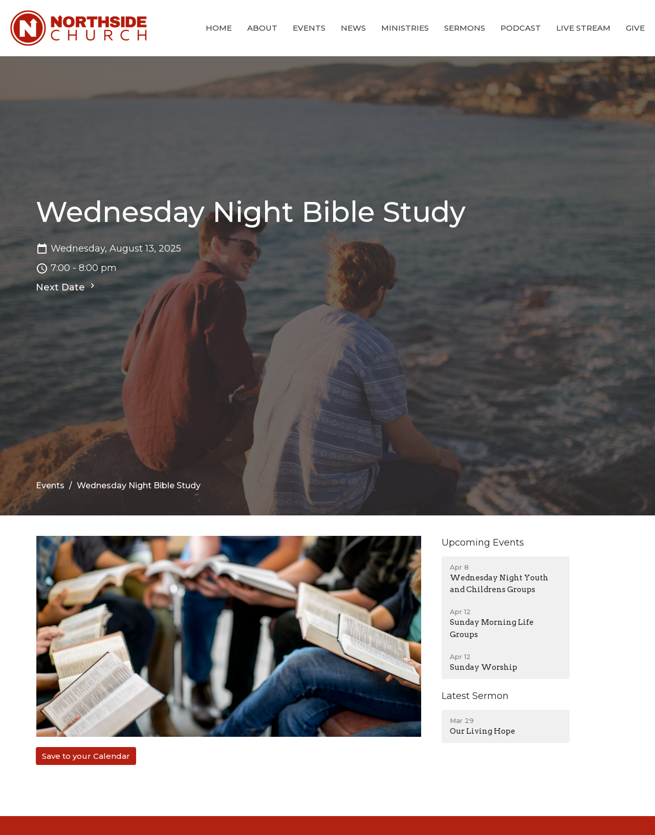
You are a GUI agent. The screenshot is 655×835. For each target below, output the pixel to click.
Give (635, 28)
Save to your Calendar (86, 756)
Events (309, 28)
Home (219, 28)
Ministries (405, 28)
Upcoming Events (483, 542)
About (262, 28)
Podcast (520, 28)
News (353, 28)
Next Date (66, 287)
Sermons (464, 28)
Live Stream (583, 28)
